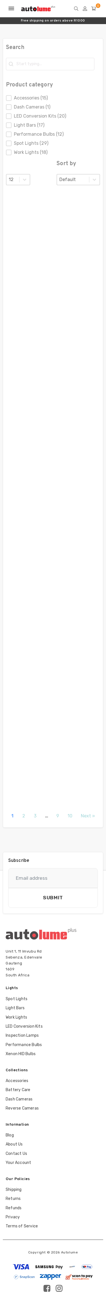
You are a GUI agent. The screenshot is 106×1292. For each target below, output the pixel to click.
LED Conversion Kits (24, 1026)
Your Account (18, 1162)
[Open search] (77, 8)
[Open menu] (11, 8)
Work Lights (16, 1017)
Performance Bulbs (24, 1044)
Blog (10, 1135)
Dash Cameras (19, 1099)
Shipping (14, 1189)
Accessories (17, 1080)
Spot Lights (16, 998)
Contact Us (16, 1153)
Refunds (13, 1208)
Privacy (13, 1217)
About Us (14, 1144)
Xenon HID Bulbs (21, 1053)
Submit (53, 897)
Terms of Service (22, 1226)
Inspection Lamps (22, 1035)
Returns (13, 1198)
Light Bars (15, 1008)
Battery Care (18, 1089)
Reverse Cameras (22, 1108)
